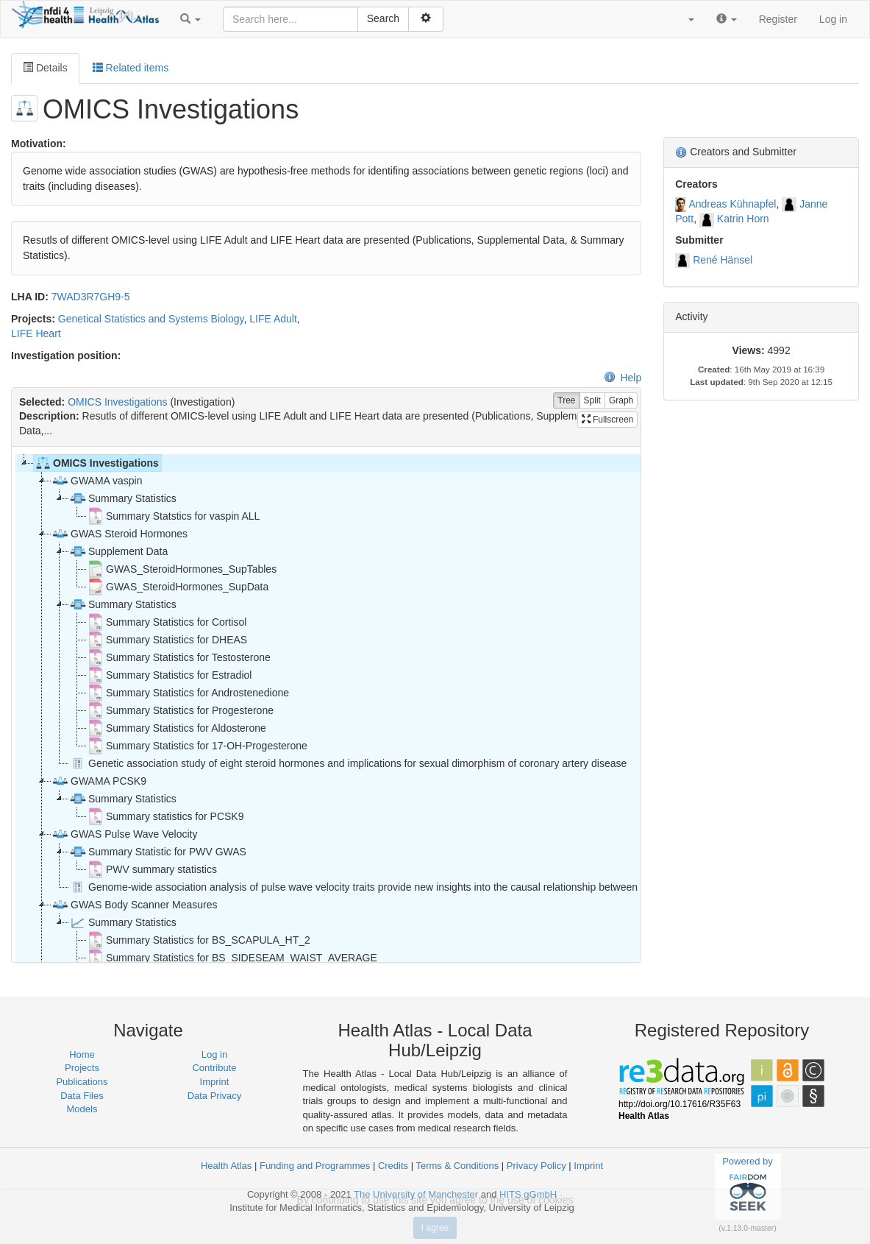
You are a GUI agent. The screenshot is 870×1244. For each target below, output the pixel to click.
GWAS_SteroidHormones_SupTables (182, 569)
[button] (190, 19)
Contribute (214, 1067)
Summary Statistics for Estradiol (169, 675)
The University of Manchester (416, 1194)
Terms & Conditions (457, 1165)
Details (45, 68)
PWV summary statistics (152, 869)
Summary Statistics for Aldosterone (176, 728)
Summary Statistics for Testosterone (179, 657)
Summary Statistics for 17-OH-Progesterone (197, 745)
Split (592, 400)
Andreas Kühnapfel (732, 204)
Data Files (82, 1095)
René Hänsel (722, 260)
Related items (130, 68)
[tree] (326, 704)
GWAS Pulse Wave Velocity (124, 834)
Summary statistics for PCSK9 (165, 816)
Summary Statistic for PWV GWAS (157, 851)
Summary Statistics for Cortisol (166, 622)
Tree (566, 400)
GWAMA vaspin (97, 481)
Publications (81, 1081)
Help (622, 378)
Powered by (747, 1186)
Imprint (214, 1081)
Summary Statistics (123, 498)
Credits (393, 1165)
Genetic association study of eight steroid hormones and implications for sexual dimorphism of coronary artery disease (348, 763)
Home (82, 1054)
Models (82, 1108)
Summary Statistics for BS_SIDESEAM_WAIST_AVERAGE (232, 957)
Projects (82, 1067)
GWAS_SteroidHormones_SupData (177, 587)
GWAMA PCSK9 (98, 781)
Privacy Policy (536, 1165)
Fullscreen (608, 419)
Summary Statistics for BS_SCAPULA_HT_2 (198, 940)
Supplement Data (118, 551)
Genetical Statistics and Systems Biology (151, 319)
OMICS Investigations (117, 402)
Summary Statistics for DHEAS (167, 639)
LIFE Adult (273, 319)
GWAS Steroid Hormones (119, 534)
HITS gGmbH (528, 1194)
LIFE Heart (36, 333)
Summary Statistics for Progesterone (180, 710)
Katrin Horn (743, 219)
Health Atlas (226, 1165)
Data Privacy (215, 1095)
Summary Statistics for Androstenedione (188, 692)
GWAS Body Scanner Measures (134, 904)
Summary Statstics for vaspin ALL (173, 516)
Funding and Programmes (315, 1165)
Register (778, 19)
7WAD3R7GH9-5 (90, 297)
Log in (833, 19)
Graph (621, 400)
